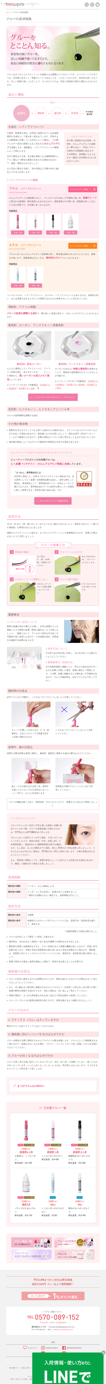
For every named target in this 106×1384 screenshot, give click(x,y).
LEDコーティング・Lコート (57, 5)
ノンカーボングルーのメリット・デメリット (53, 397)
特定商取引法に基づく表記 (56, 1368)
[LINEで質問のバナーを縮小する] (103, 1352)
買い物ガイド (14, 1368)
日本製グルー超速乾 (75, 385)
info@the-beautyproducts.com (62, 1330)
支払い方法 (26, 1368)
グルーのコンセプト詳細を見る (53, 501)
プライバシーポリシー (76, 1368)
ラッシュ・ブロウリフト (36, 5)
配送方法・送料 (38, 1368)
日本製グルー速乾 (27, 388)
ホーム (9, 12)
